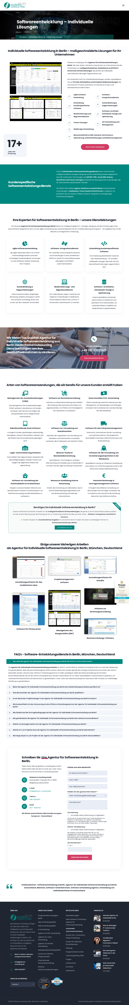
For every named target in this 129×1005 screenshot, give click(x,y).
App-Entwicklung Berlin (47, 922)
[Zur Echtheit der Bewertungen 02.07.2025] (122, 601)
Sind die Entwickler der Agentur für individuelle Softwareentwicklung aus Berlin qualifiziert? (48, 693)
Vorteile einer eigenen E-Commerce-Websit (110, 940)
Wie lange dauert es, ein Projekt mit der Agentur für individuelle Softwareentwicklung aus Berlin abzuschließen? (56, 736)
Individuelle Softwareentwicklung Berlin (108, 1001)
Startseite (23, 37)
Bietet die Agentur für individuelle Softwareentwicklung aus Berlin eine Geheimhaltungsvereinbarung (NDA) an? (56, 687)
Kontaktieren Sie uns (64, 527)
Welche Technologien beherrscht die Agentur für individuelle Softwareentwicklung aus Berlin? (49, 724)
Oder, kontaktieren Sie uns (94, 358)
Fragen (68, 959)
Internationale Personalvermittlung (46, 961)
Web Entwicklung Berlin (47, 926)
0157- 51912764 (35, 808)
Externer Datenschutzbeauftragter (48, 968)
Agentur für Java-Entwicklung (45, 938)
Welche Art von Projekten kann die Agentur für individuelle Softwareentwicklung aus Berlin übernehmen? (54, 730)
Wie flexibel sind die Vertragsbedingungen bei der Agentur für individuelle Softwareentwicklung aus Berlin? (55, 712)
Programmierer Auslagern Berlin (48, 916)
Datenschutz (71, 963)
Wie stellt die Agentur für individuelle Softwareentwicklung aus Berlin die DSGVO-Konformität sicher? (52, 661)
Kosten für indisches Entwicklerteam (74, 943)
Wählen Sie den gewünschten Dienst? (82, 792)
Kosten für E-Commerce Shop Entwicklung (75, 936)
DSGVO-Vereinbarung (76, 827)
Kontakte (69, 967)
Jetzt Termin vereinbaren (95, 147)
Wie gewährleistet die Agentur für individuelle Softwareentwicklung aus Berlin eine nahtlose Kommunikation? (56, 718)
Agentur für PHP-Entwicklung (49, 933)
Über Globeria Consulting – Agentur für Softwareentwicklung (76, 922)
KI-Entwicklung (44, 929)
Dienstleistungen (72, 915)
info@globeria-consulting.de (40, 791)
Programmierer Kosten (74, 952)
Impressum (70, 970)
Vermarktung (72, 813)
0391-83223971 (34, 799)
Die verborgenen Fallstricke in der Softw (109, 953)
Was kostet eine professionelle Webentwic (109, 965)
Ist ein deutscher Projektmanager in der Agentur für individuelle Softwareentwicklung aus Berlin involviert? (55, 698)
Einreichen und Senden (79, 857)
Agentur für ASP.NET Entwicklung (45, 944)
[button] (64, 661)
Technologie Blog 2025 (75, 955)
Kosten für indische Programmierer (45, 955)
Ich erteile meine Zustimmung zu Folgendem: (87, 815)
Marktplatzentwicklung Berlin (49, 950)
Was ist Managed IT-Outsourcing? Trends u (109, 928)
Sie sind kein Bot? (74, 843)
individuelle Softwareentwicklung (74, 929)
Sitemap (69, 948)
